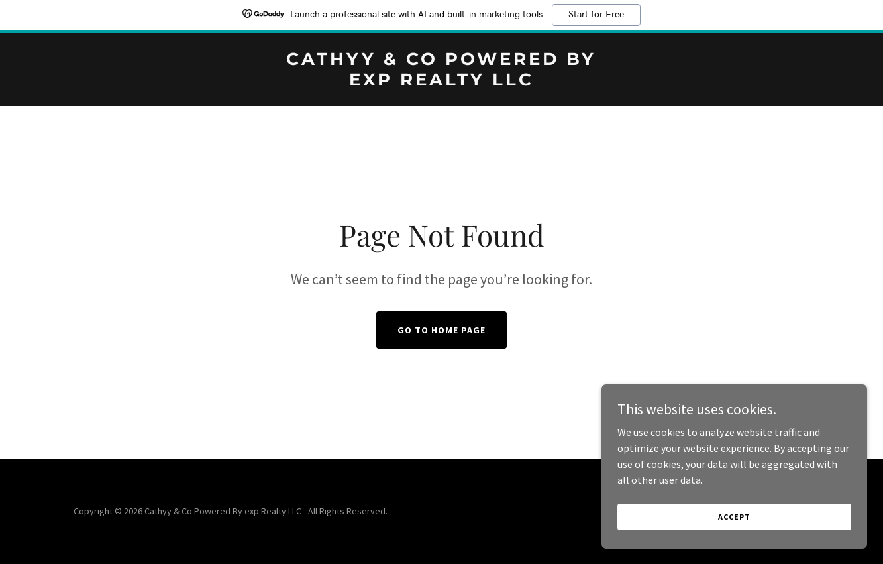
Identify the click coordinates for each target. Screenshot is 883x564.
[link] (441, 81)
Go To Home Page (441, 330)
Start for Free (596, 14)
